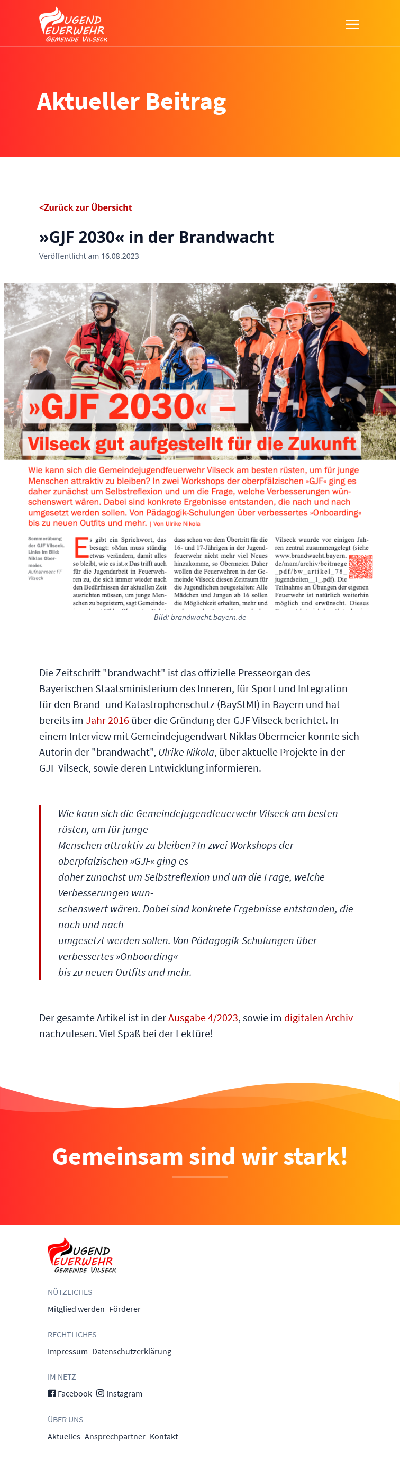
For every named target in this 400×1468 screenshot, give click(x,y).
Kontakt (164, 1436)
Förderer (125, 1308)
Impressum (68, 1351)
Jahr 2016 (107, 720)
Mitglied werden (76, 1308)
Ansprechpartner (115, 1436)
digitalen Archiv (318, 1017)
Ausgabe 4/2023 (203, 1017)
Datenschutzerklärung (131, 1351)
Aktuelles (64, 1436)
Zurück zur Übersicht (88, 207)
